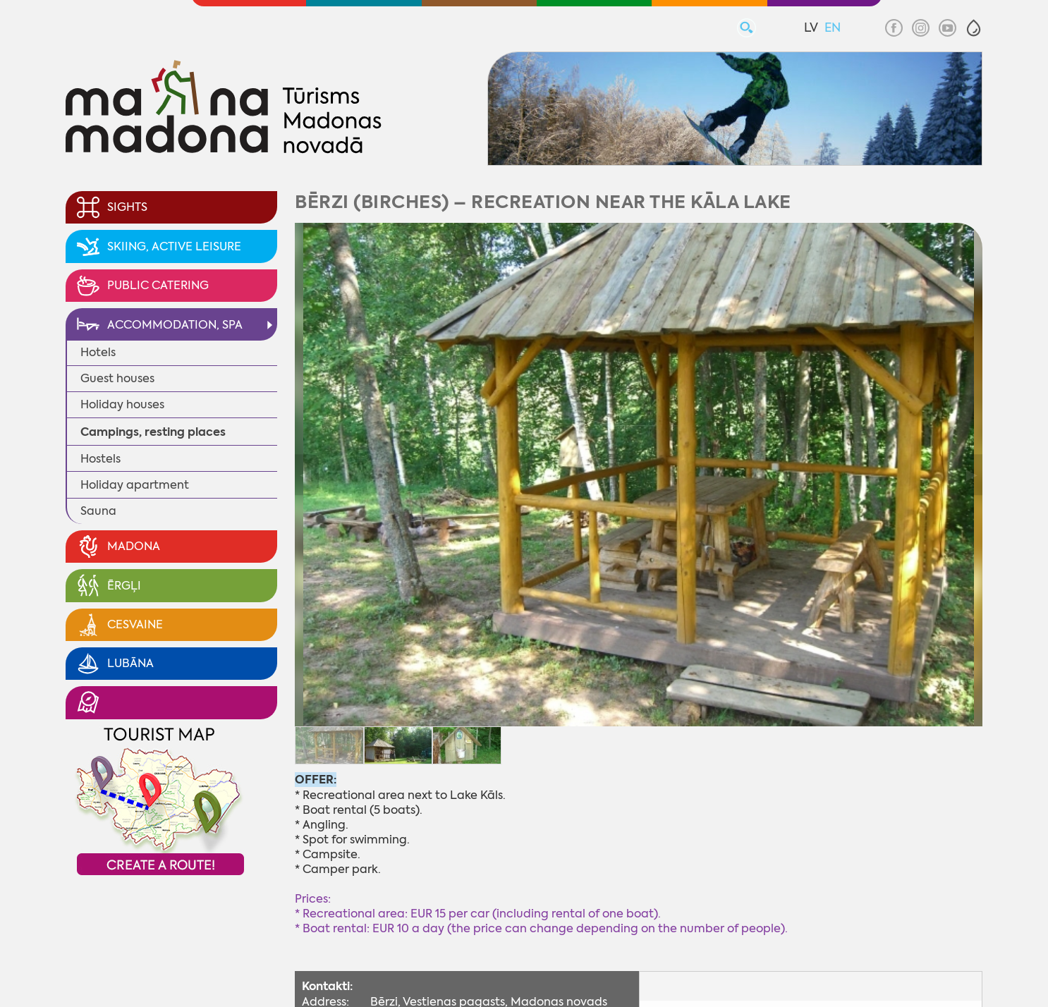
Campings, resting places (153, 432)
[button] (973, 28)
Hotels (98, 352)
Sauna (98, 511)
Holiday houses (122, 404)
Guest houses (117, 378)
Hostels (100, 458)
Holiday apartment (134, 484)
